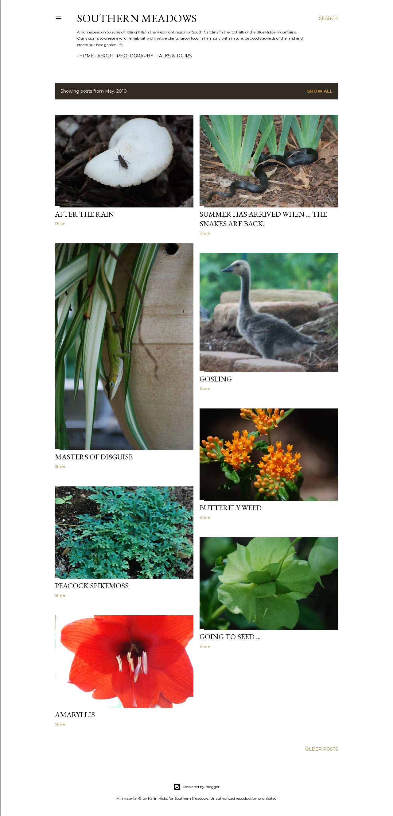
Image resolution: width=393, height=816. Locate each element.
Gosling (216, 379)
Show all (320, 91)
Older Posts (321, 749)
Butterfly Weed (231, 507)
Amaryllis (75, 714)
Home (84, 56)
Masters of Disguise (94, 457)
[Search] (328, 18)
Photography (133, 56)
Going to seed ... (230, 636)
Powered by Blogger (196, 787)
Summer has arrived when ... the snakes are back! (263, 218)
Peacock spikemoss (92, 585)
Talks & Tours (172, 56)
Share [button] (60, 223)
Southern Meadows (137, 18)
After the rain (84, 214)
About (103, 56)
